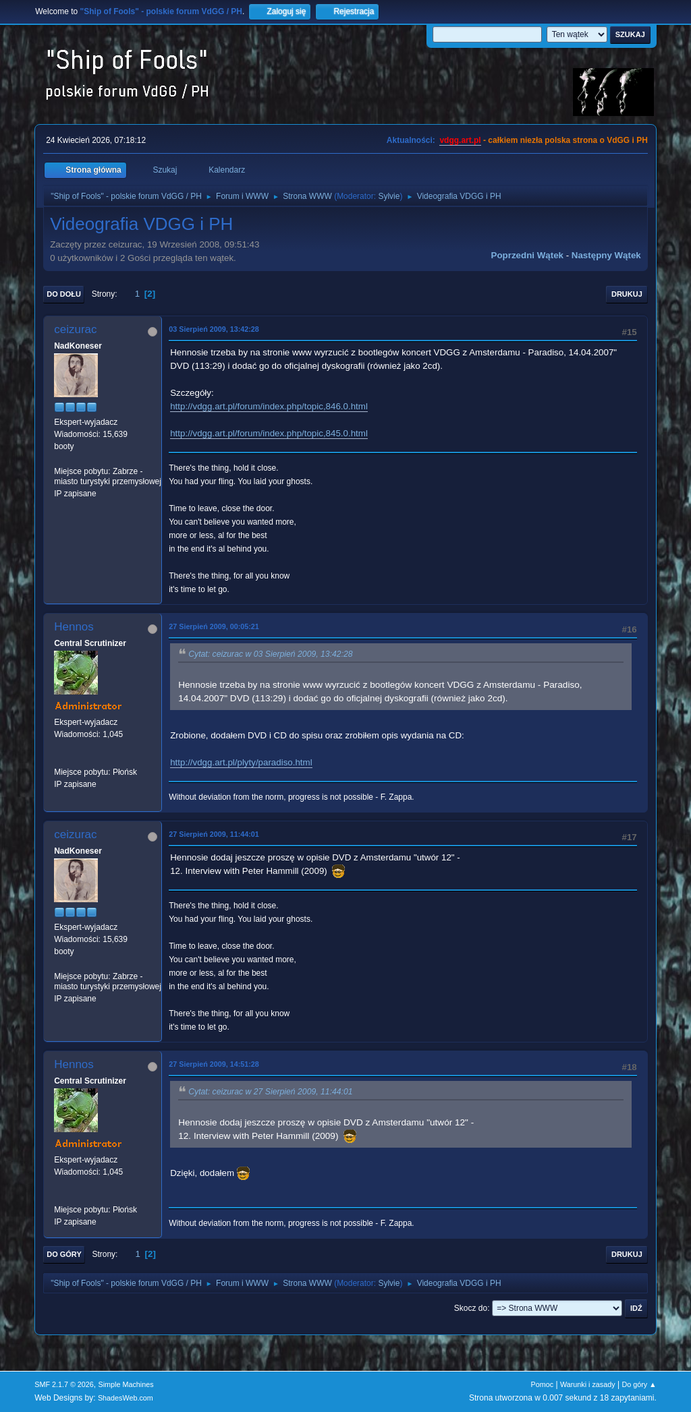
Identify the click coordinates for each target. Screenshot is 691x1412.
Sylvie (388, 196)
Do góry (64, 1254)
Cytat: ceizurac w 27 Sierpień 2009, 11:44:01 (270, 1091)
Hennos (74, 626)
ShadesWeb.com (125, 1398)
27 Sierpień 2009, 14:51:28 (214, 1064)
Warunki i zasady (587, 1384)
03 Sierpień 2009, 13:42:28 (214, 329)
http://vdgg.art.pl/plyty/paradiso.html (241, 762)
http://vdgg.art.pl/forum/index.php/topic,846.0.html (269, 406)
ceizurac (75, 329)
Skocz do (470, 1308)
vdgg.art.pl (459, 140)
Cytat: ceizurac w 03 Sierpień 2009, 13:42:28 (270, 654)
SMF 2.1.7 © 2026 (64, 1384)
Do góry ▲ (638, 1384)
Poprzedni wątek (527, 255)
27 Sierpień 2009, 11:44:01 (214, 834)
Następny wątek (606, 255)
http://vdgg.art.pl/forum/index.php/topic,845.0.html (269, 433)
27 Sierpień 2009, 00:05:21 (214, 626)
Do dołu (64, 294)
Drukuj (626, 294)
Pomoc (542, 1384)
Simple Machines (126, 1384)
